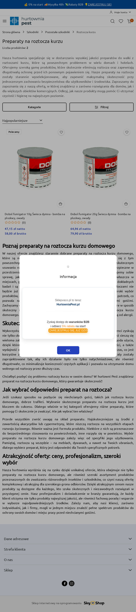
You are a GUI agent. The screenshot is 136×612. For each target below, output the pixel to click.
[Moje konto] (120, 12)
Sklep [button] (68, 570)
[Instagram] (71, 583)
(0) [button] (24, 222)
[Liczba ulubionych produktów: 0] (121, 21)
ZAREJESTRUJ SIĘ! (100, 4)
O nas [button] (68, 559)
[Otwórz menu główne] (4, 21)
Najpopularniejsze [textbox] (15, 120)
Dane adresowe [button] (68, 539)
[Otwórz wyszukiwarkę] (112, 21)
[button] (15, 222)
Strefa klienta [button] (68, 549)
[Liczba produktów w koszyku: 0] (129, 21)
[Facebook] (64, 583)
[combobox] (22, 120)
